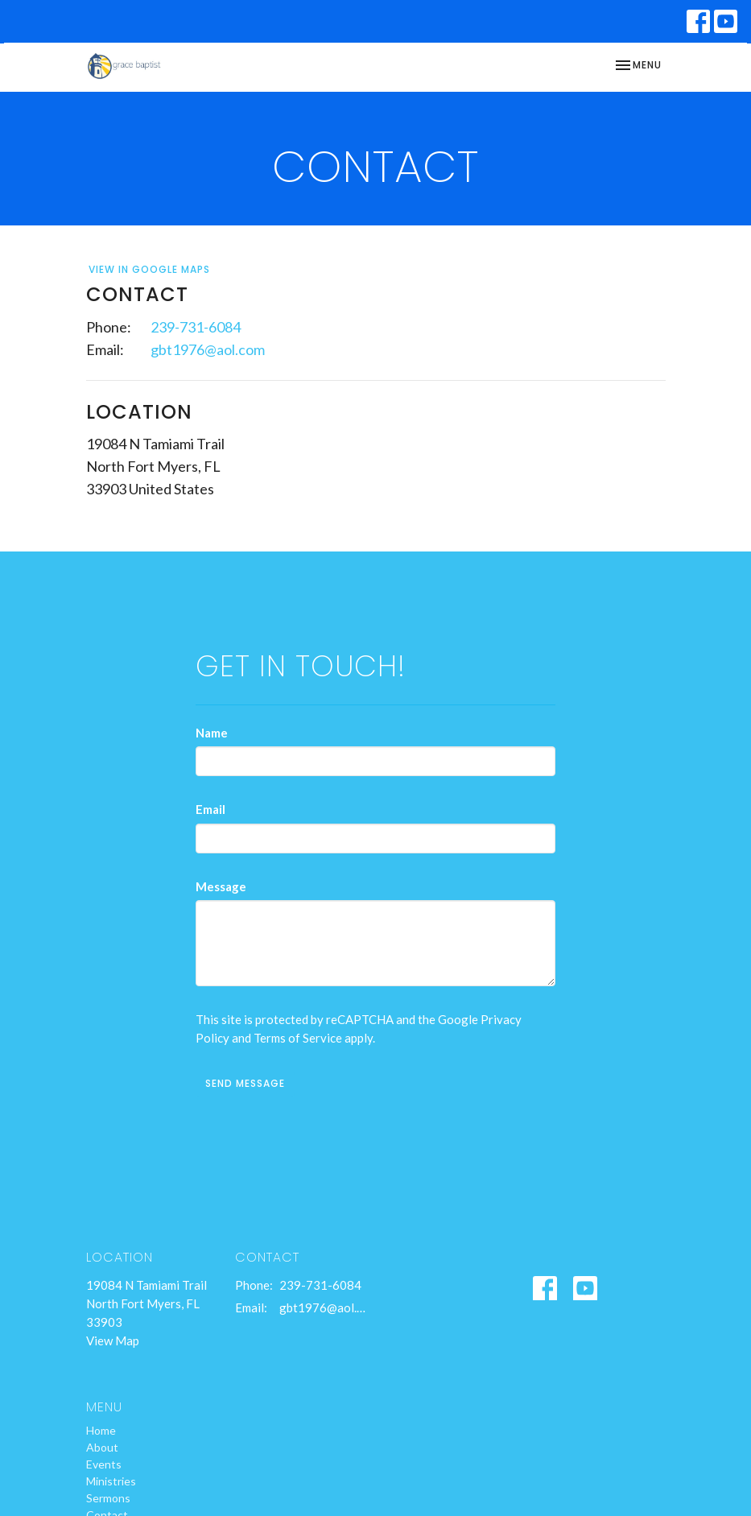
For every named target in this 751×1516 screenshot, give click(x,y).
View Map (112, 1340)
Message (221, 886)
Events (104, 1464)
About (102, 1447)
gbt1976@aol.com (208, 349)
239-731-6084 (196, 327)
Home (101, 1430)
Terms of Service (298, 1038)
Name (212, 732)
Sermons (108, 1498)
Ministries (111, 1481)
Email (210, 809)
